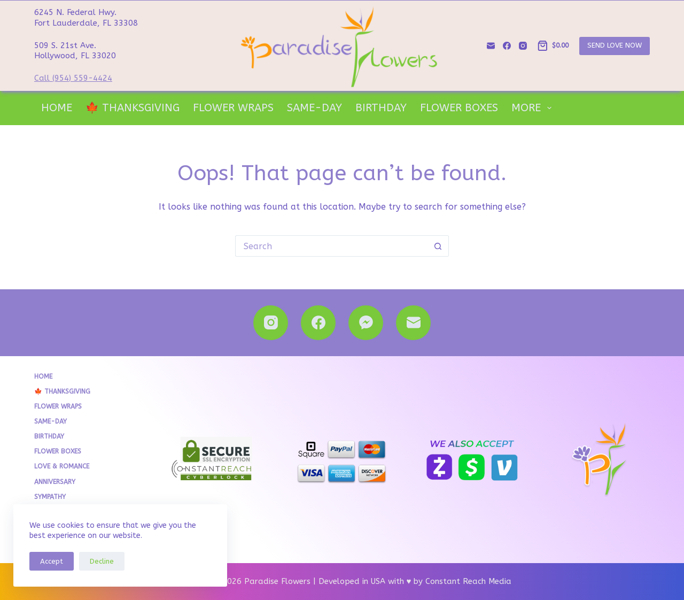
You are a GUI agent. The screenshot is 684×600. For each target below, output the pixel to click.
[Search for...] (331, 246)
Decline (102, 561)
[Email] (491, 46)
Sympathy (50, 497)
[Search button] (438, 246)
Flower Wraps (233, 108)
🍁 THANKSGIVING (133, 108)
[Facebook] (507, 46)
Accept (51, 561)
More (533, 108)
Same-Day (314, 108)
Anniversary (54, 482)
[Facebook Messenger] (365, 322)
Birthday (381, 108)
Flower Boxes (459, 108)
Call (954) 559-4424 (73, 78)
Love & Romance (61, 466)
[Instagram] (523, 46)
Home (56, 108)
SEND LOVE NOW (614, 45)
